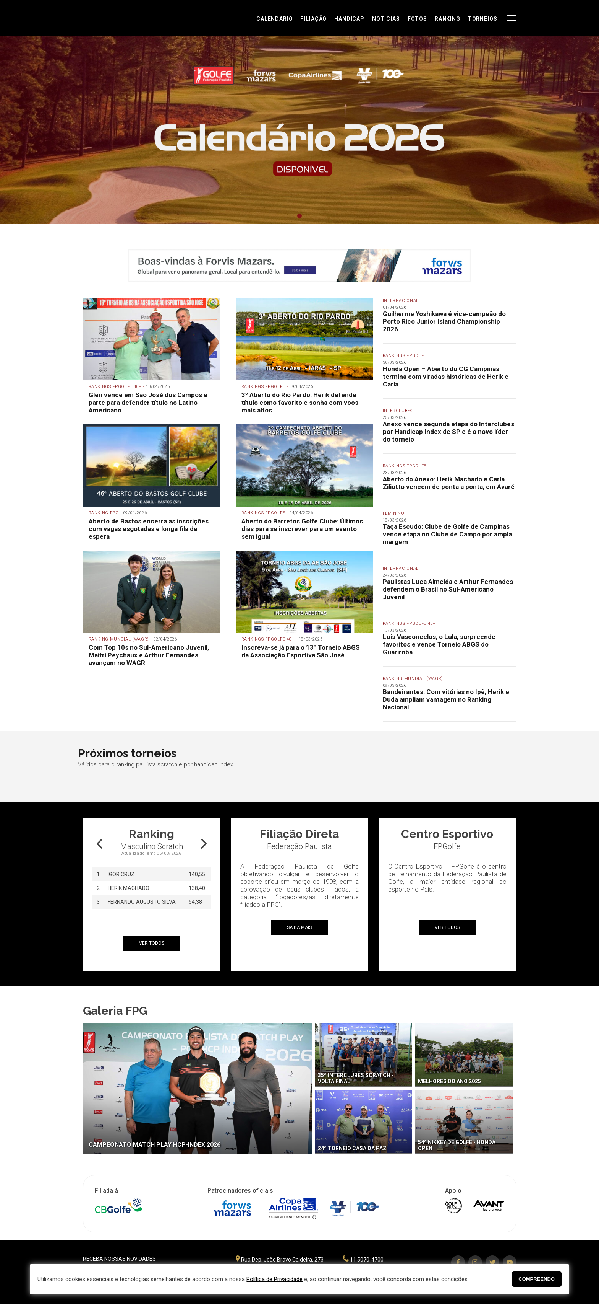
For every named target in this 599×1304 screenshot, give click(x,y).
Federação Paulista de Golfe (124, 18)
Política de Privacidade (274, 1279)
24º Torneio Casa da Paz (352, 1148)
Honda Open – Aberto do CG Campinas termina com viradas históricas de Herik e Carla (445, 376)
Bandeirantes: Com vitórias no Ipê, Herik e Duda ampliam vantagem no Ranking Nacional (446, 699)
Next (531, 130)
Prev (67, 130)
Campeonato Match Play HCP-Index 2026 (154, 1144)
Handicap (349, 19)
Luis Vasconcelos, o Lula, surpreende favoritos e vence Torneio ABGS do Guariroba (439, 644)
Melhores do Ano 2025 (449, 1081)
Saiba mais (299, 927)
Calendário (274, 19)
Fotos (417, 19)
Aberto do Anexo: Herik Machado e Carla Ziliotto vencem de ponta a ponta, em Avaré (449, 483)
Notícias (386, 19)
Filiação (313, 19)
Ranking (447, 19)
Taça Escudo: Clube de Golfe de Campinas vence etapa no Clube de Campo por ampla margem (447, 534)
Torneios (482, 19)
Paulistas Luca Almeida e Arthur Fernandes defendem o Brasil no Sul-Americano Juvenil (448, 589)
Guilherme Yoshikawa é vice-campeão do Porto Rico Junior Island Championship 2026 (444, 321)
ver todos (151, 943)
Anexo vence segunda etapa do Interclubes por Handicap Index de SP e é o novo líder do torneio (448, 431)
